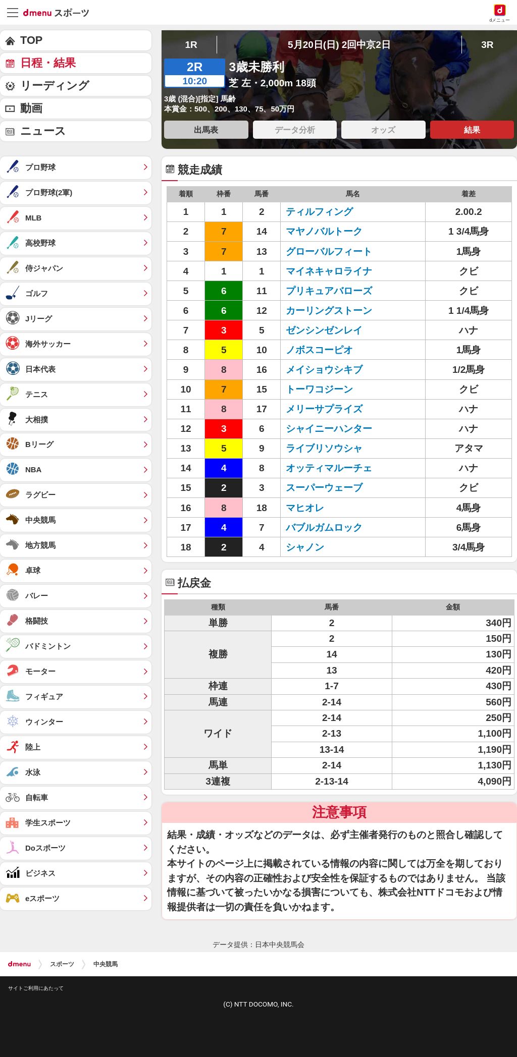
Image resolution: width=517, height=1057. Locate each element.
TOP (31, 40)
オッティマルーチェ (329, 468)
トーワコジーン (319, 389)
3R (487, 44)
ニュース (43, 131)
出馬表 (206, 129)
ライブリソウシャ (324, 448)
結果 (472, 129)
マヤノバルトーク (324, 231)
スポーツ (62, 964)
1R (191, 44)
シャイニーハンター (329, 428)
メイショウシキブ (324, 369)
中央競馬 (105, 964)
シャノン (305, 547)
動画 (31, 108)
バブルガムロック (324, 527)
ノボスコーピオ (319, 350)
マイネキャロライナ (329, 271)
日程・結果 (48, 63)
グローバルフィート (329, 251)
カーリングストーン (329, 310)
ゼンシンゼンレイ (324, 330)
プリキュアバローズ (329, 291)
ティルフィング (319, 211)
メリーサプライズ (324, 409)
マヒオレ (305, 508)
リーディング (54, 85)
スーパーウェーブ (324, 487)
